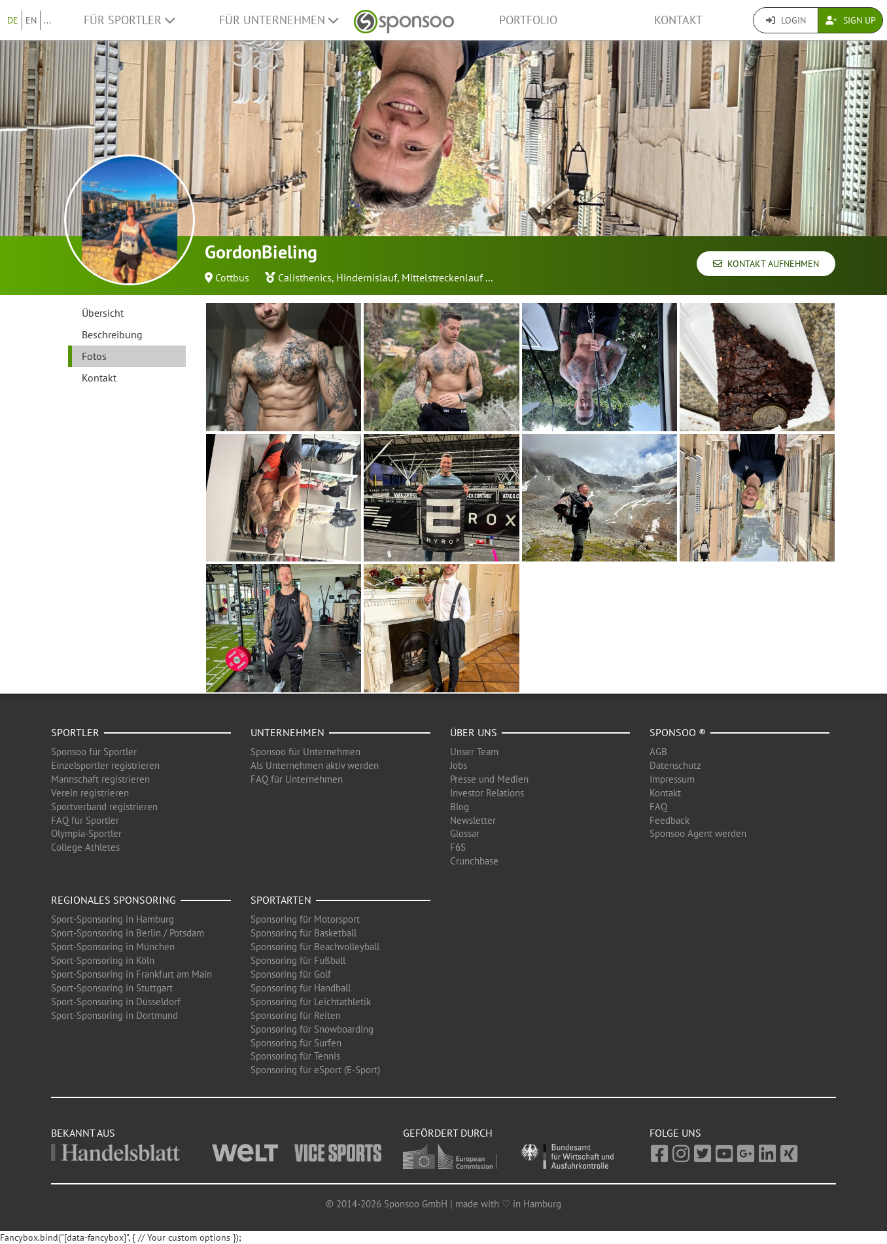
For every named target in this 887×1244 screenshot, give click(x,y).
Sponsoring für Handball (301, 988)
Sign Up (851, 20)
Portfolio (528, 19)
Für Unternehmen (278, 19)
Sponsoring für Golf (291, 974)
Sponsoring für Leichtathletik (311, 1001)
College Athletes (85, 847)
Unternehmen (287, 732)
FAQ (658, 806)
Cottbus (232, 277)
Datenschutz (675, 765)
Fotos (94, 356)
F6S (458, 847)
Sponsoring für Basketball (304, 933)
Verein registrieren (90, 793)
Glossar (464, 833)
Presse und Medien (489, 779)
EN (31, 20)
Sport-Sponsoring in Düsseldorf (116, 1001)
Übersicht (103, 312)
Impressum (672, 779)
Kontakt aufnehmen (766, 264)
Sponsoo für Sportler (94, 751)
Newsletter (473, 820)
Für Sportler (129, 19)
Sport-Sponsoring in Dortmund (114, 1015)
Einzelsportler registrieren (105, 765)
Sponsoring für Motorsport (305, 919)
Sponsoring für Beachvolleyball (315, 946)
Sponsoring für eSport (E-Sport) (315, 1069)
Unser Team (474, 751)
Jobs (458, 765)
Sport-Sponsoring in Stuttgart (112, 988)
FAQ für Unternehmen (297, 779)
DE (12, 20)
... (47, 20)
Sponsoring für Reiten (296, 1015)
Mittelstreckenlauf (442, 277)
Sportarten (281, 899)
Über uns (473, 732)
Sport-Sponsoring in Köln (102, 960)
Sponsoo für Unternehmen (305, 751)
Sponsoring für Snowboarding (312, 1029)
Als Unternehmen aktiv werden (315, 765)
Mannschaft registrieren (100, 779)
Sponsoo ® (678, 732)
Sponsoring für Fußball (298, 960)
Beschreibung (112, 334)
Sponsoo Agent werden (698, 833)
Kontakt (678, 19)
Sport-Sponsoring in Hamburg (112, 919)
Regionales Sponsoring (113, 899)
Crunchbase (474, 861)
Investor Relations (487, 793)
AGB (658, 751)
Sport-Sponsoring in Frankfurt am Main (131, 974)
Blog (459, 806)
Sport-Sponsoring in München (113, 946)
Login (786, 20)
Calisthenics (305, 277)
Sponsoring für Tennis (295, 1056)
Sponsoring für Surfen (296, 1043)
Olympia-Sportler (86, 833)
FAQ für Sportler (85, 820)
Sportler (75, 732)
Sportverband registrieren (104, 806)
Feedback (669, 820)
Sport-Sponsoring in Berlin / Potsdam (127, 933)
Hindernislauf (366, 277)
